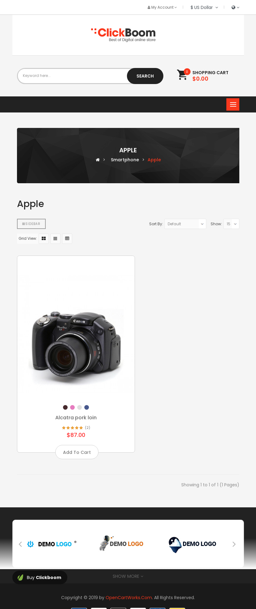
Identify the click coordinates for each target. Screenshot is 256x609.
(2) (81, 412)
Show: (216, 223)
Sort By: (156, 223)
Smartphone (125, 160)
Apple (154, 160)
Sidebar (31, 224)
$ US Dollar (204, 7)
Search (145, 76)
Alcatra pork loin (70, 401)
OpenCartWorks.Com (129, 582)
